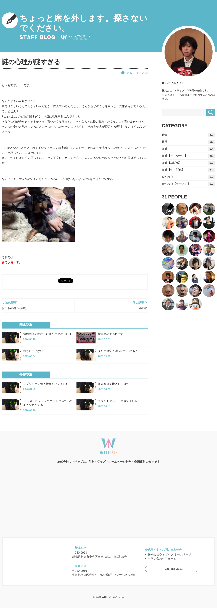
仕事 (188, 135)
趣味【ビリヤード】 (188, 156)
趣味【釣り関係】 (188, 170)
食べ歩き (188, 177)
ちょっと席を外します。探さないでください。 (75, 26)
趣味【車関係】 (188, 163)
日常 (188, 142)
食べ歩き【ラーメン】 (188, 184)
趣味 (188, 149)
